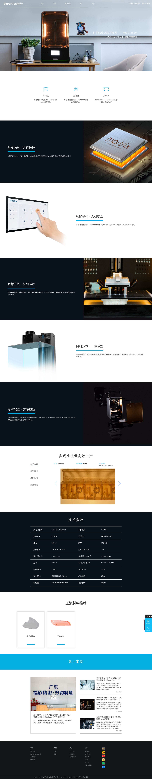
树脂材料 (72, 754)
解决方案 (67, 3)
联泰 (93, 3)
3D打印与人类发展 (35, 754)
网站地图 (85, 777)
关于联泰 (32, 751)
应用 (55, 754)
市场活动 (87, 754)
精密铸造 (34, 471)
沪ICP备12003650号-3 (75, 777)
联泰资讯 (87, 751)
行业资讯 (87, 757)
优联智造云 (73, 757)
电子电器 (34, 464)
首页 (42, 3)
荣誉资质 (32, 759)
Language (147, 3)
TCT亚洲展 (88, 765)
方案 (55, 748)
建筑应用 (34, 478)
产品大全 (72, 751)
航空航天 (34, 485)
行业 (55, 751)
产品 (54, 3)
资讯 (81, 3)
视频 (86, 759)
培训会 (87, 762)
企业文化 (32, 757)
